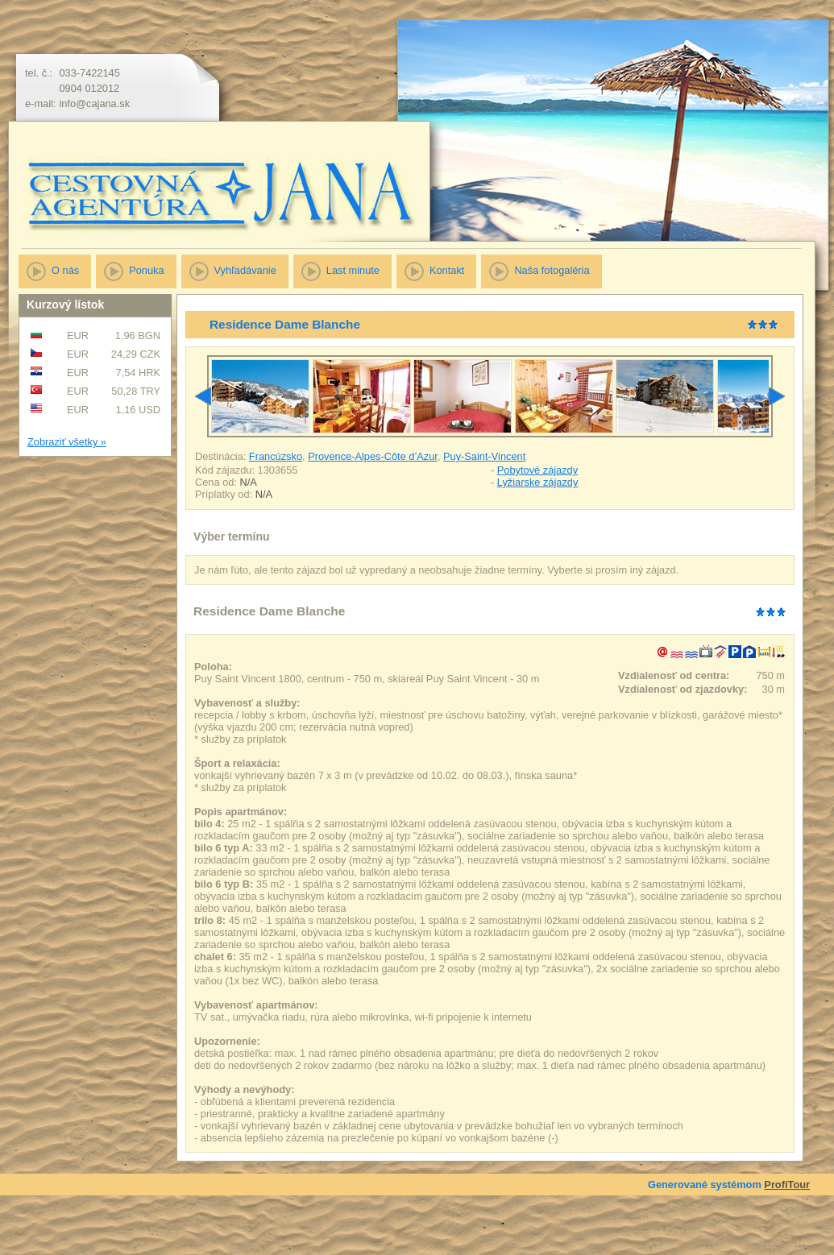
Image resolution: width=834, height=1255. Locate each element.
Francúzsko (275, 456)
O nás (65, 270)
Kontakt (446, 270)
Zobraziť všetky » (66, 442)
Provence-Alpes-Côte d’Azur (373, 456)
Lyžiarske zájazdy (538, 482)
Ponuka (146, 270)
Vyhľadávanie (245, 270)
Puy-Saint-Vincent (484, 456)
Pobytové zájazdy (537, 470)
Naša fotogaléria (551, 270)
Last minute (353, 270)
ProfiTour (787, 1184)
